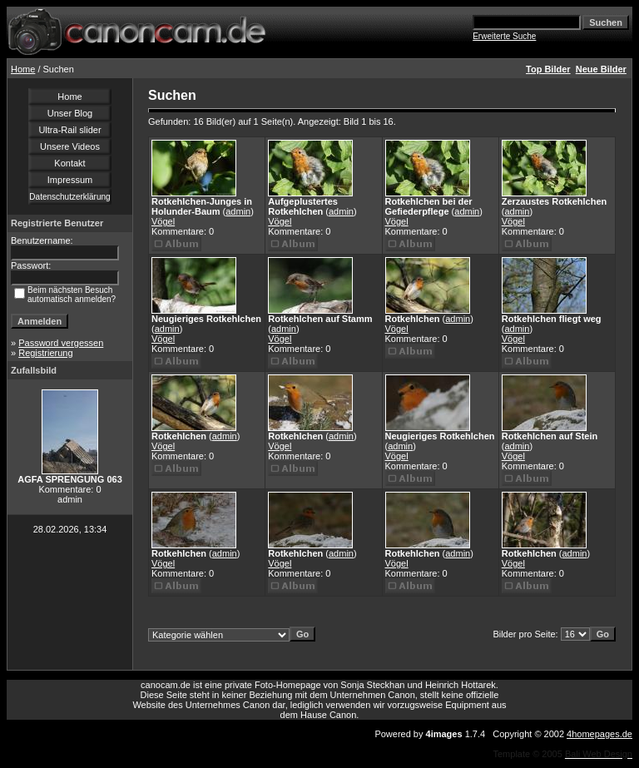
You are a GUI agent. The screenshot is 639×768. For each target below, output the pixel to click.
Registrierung (45, 353)
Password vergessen (60, 343)
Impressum (69, 180)
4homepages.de (599, 734)
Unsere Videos (70, 146)
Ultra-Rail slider (69, 130)
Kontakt (69, 163)
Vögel (163, 221)
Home (23, 69)
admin (237, 211)
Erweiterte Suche (504, 36)
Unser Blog (69, 113)
